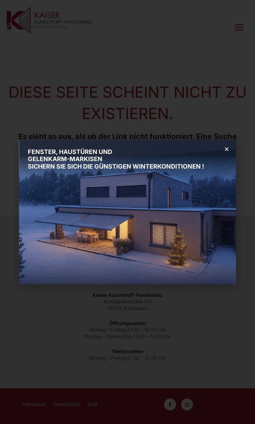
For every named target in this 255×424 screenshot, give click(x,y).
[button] (226, 149)
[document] (127, 212)
